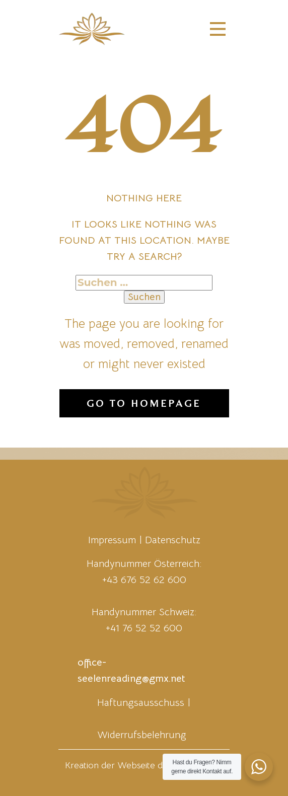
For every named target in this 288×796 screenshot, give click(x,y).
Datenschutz (172, 540)
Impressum (112, 540)
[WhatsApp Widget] (259, 767)
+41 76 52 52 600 (144, 628)
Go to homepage (144, 403)
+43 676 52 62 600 (144, 579)
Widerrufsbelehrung (141, 735)
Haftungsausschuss (140, 702)
